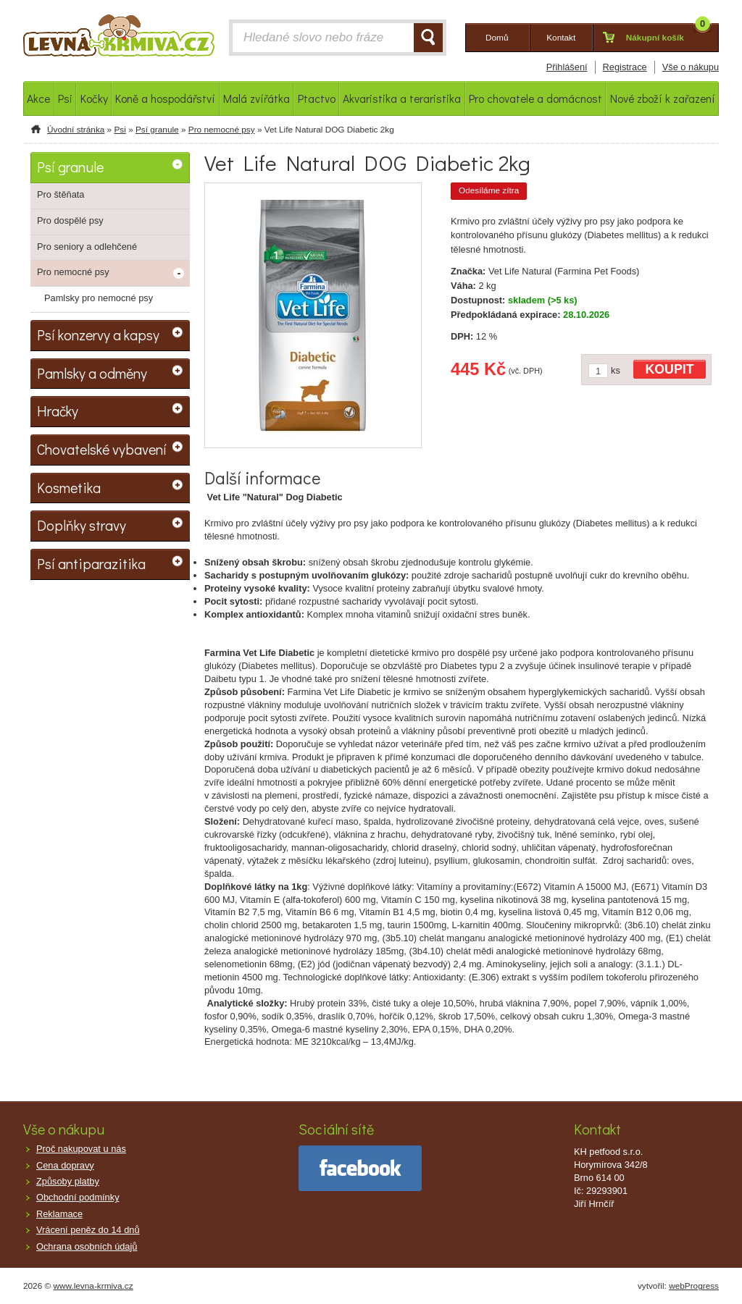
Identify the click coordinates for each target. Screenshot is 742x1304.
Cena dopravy (65, 1165)
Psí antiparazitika (91, 563)
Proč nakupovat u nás (81, 1148)
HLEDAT (428, 37)
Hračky (57, 410)
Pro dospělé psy (70, 220)
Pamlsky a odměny (92, 372)
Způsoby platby (67, 1181)
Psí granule (157, 130)
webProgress (694, 1286)
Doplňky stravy (81, 525)
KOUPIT (670, 369)
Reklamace (59, 1213)
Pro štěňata (60, 194)
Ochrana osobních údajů (86, 1246)
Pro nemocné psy (221, 130)
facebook (360, 1168)
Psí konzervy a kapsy (98, 334)
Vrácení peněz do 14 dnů (88, 1229)
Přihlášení (567, 67)
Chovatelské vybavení (102, 448)
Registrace (625, 67)
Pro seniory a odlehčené (87, 246)
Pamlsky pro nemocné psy (98, 298)
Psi (119, 130)
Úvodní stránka (75, 130)
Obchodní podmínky (78, 1197)
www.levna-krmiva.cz (93, 1286)
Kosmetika (69, 487)
